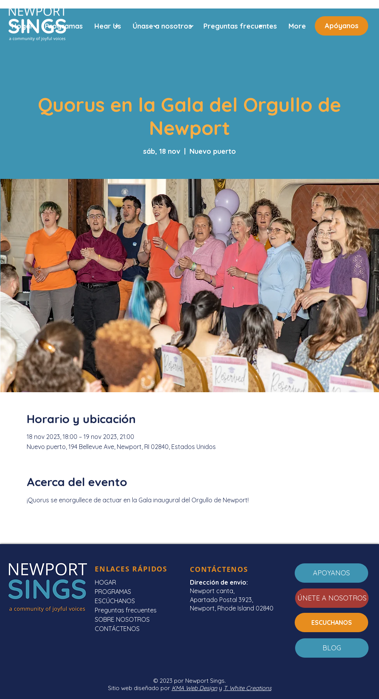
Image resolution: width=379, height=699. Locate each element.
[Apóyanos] (341, 26)
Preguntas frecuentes (126, 610)
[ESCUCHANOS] (331, 622)
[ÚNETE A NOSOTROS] (332, 598)
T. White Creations (247, 688)
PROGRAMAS (113, 591)
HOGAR (105, 582)
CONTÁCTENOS (117, 629)
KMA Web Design (194, 688)
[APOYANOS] (331, 573)
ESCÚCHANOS (115, 601)
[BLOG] (332, 648)
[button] (108, 26)
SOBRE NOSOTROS (122, 619)
